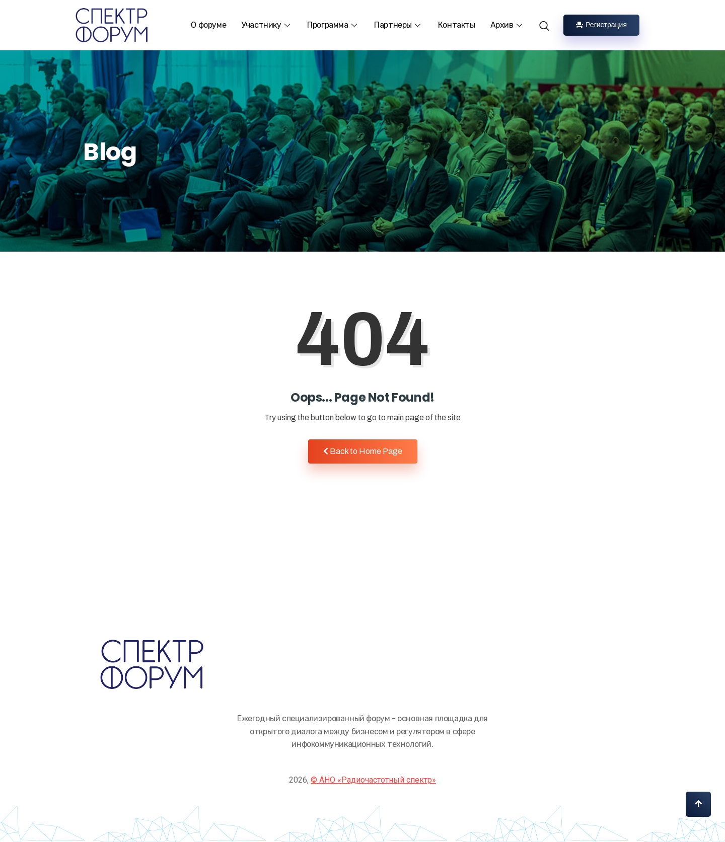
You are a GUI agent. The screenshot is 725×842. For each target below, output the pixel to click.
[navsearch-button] (547, 21)
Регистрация (601, 25)
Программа (333, 25)
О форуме (208, 25)
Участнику (266, 25)
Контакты (456, 25)
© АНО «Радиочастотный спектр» (373, 780)
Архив (507, 25)
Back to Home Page (362, 451)
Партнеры (398, 25)
